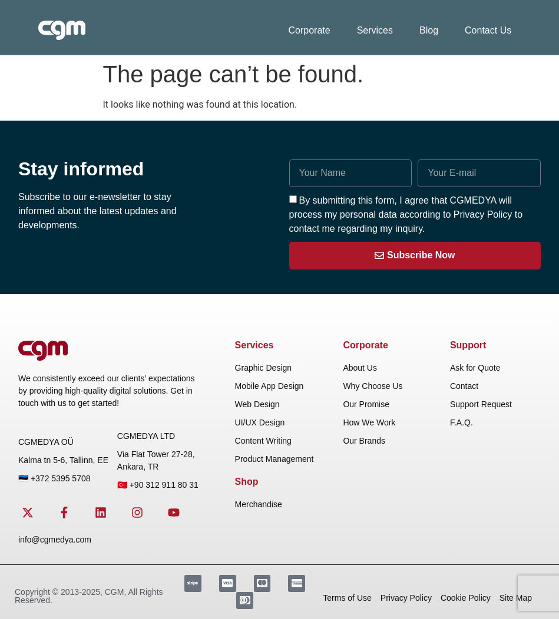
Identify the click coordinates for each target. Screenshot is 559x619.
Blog (428, 30)
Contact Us (488, 30)
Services (375, 30)
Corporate (309, 30)
